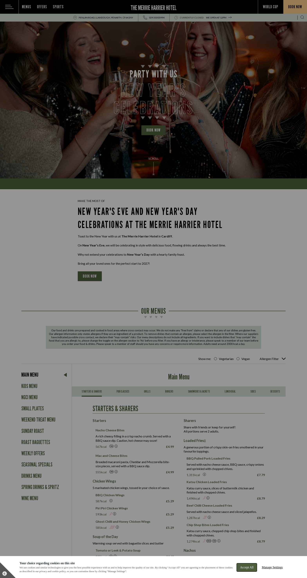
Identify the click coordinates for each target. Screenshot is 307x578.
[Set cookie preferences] (8, 570)
